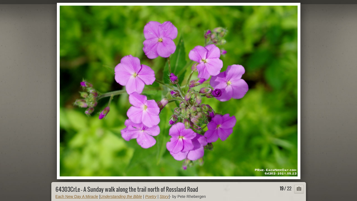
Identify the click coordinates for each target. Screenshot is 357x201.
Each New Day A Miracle (77, 196)
